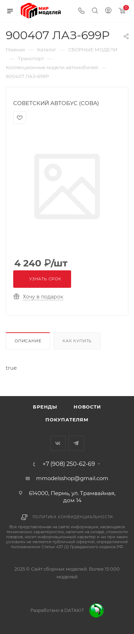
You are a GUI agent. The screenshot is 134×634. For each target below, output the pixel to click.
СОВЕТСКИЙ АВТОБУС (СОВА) (56, 103)
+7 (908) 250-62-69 (69, 464)
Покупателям (67, 419)
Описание (28, 340)
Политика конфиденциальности (73, 517)
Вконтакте (58, 443)
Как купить (77, 340)
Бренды (45, 407)
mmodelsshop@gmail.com (72, 478)
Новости (87, 407)
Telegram (76, 443)
